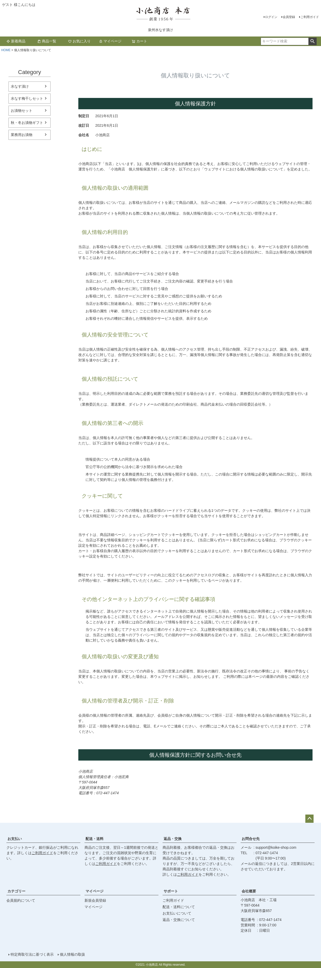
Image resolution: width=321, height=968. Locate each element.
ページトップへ (309, 819)
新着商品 (15, 41)
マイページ (110, 41)
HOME (6, 50)
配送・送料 (94, 839)
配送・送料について (179, 907)
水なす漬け (20, 86)
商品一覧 (46, 41)
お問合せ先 (251, 839)
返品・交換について (179, 920)
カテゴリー (16, 891)
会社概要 (249, 891)
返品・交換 (173, 839)
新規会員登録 (95, 900)
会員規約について (20, 900)
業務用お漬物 (21, 135)
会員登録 (289, 17)
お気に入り (79, 41)
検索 (312, 41)
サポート (171, 891)
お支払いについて (177, 913)
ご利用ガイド (309, 17)
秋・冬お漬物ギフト (27, 123)
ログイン (271, 17)
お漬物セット (21, 110)
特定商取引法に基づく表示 (32, 954)
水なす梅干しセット (27, 98)
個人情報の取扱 (72, 954)
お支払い (14, 839)
